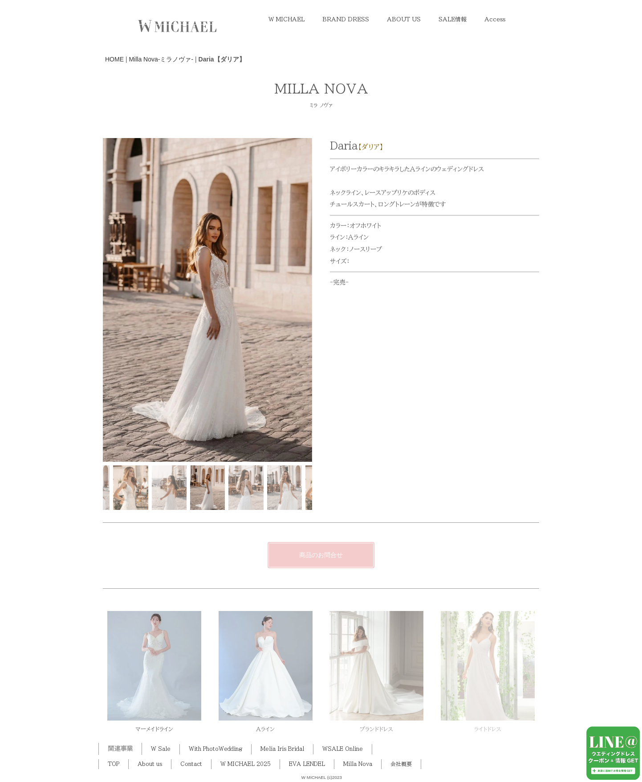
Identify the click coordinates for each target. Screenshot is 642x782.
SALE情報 (453, 19)
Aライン (265, 729)
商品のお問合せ (321, 554)
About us (150, 764)
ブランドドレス (376, 729)
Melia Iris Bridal (282, 748)
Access (494, 19)
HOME (114, 59)
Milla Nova (357, 764)
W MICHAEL (286, 19)
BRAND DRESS (345, 19)
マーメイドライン (154, 729)
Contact (191, 764)
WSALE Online (342, 748)
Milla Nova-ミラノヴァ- (161, 59)
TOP (113, 764)
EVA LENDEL (307, 764)
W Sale (161, 748)
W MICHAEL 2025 (245, 764)
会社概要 (401, 764)
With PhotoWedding (215, 748)
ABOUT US (404, 19)
